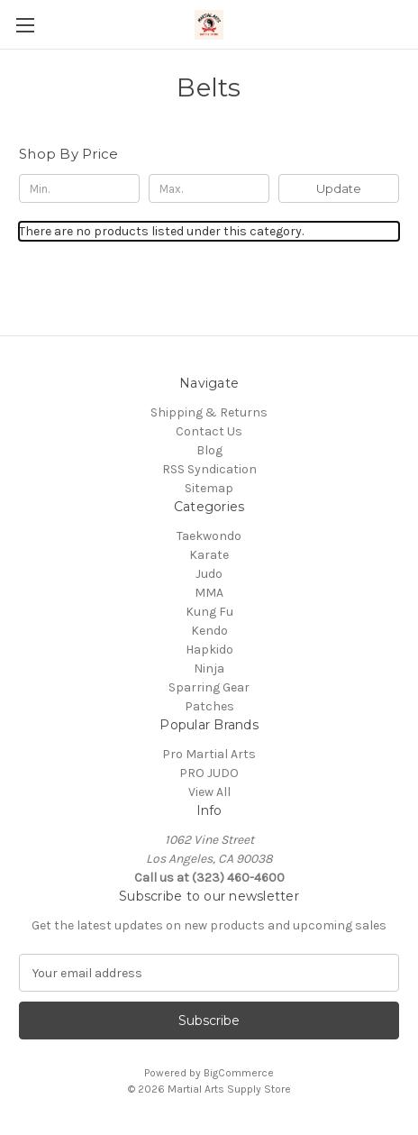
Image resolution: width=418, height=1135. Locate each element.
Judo (209, 573)
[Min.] (79, 188)
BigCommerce (239, 1072)
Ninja (209, 668)
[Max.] (209, 188)
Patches (209, 706)
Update (338, 188)
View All (209, 792)
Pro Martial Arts (209, 754)
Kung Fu (209, 611)
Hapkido (209, 649)
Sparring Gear (209, 687)
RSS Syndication (209, 469)
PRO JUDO (209, 773)
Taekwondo (209, 536)
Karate (209, 555)
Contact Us (209, 431)
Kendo (209, 630)
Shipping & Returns (209, 412)
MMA (209, 592)
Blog (209, 450)
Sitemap (209, 488)
